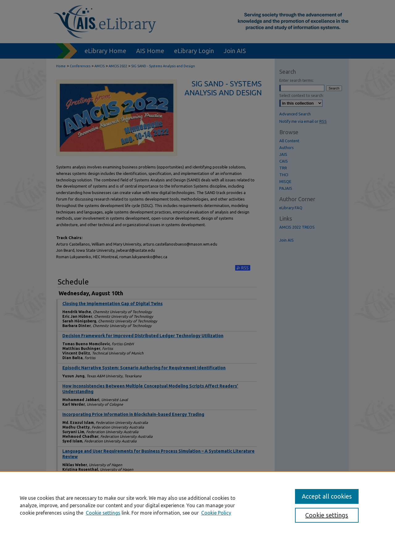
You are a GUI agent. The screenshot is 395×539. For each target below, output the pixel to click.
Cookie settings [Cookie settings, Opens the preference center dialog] (326, 515)
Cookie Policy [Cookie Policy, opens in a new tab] (216, 513)
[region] (197, 505)
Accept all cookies (327, 496)
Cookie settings (103, 513)
